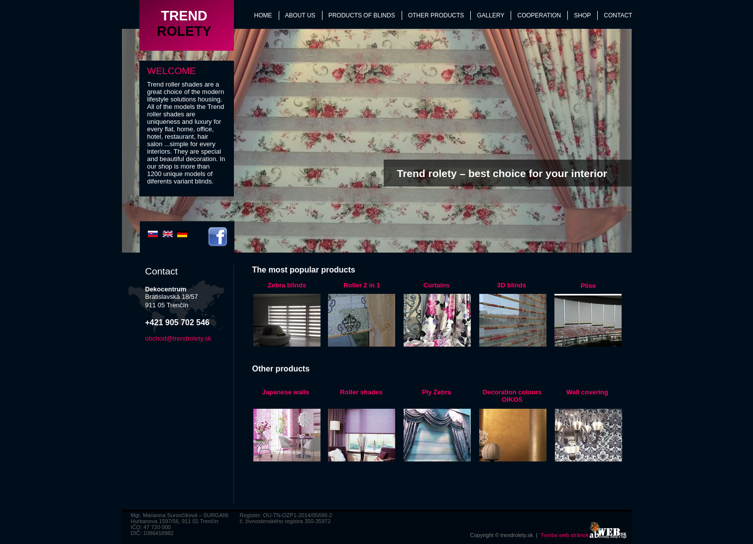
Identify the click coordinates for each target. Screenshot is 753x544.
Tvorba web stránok (564, 535)
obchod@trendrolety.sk (178, 338)
